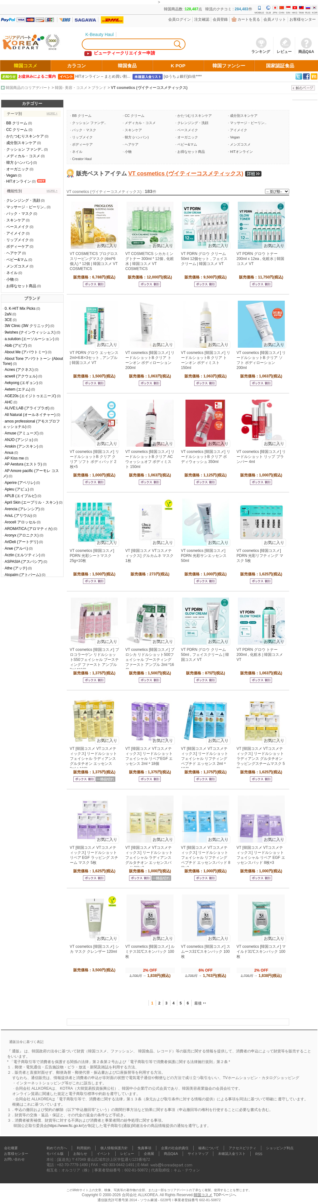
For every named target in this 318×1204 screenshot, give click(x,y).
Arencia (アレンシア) (22, 509)
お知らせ (80, 1153)
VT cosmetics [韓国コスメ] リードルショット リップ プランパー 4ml (261, 456)
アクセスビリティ (242, 1148)
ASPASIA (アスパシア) (24, 561)
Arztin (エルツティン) (22, 555)
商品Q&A (171, 1153)
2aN (8, 314)
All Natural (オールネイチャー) (30, 415)
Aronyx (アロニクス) (22, 535)
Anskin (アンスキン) (21, 446)
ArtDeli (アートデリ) (21, 542)
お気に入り (107, 245)
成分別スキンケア (21, 143)
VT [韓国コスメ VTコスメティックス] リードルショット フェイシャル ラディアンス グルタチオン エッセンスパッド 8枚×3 (149, 857)
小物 (10, 279)
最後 (198, 1003)
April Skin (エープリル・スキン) (31, 502)
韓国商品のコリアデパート (28, 88)
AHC (9, 402)
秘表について (208, 1148)
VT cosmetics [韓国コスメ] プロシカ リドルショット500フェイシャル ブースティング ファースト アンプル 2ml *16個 (150, 659)
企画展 (149, 1153)
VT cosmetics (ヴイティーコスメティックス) (149, 88)
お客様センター (302, 19)
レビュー (127, 1153)
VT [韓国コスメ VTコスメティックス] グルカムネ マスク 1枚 (149, 555)
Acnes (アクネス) (19, 369)
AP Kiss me (14, 458)
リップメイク (17, 240)
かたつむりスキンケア (25, 136)
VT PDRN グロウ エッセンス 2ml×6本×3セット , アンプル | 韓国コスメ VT (94, 357)
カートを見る (248, 19)
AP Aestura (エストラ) (23, 464)
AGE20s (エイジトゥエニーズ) (30, 396)
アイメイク (15, 233)
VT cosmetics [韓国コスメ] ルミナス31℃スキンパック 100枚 (150, 951)
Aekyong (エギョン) (21, 383)
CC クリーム (17, 129)
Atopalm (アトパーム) (23, 575)
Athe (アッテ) (16, 568)
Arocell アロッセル (20, 522)
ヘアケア (13, 253)
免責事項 (144, 1148)
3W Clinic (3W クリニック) (27, 326)
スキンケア (15, 220)
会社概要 (11, 1148)
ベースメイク (17, 227)
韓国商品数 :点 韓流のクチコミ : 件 (208, 9)
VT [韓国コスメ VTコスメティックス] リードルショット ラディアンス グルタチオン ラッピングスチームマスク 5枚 (261, 758)
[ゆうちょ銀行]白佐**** (183, 76)
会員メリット (274, 19)
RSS (259, 1154)
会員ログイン (179, 19)
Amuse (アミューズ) (22, 433)
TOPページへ (224, 1195)
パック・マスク (19, 213)
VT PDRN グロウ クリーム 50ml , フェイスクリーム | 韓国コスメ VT (205, 654)
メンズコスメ (17, 266)
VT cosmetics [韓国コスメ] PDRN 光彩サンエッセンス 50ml (204, 555)
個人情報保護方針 (114, 1148)
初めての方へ (56, 1148)
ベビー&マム (17, 259)
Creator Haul (81, 159)
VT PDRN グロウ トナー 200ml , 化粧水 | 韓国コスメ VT (260, 654)
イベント (104, 1153)
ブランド (99, 88)
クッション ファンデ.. (24, 149)
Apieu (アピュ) (17, 489)
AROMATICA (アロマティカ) (29, 529)
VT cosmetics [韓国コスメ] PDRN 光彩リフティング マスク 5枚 (260, 555)
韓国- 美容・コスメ (71, 88)
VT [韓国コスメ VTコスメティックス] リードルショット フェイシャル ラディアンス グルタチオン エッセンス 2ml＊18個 (93, 758)
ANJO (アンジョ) (19, 440)
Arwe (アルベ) (16, 548)
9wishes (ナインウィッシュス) (30, 332)
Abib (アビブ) (16, 345)
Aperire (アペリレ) (20, 482)
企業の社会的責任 (175, 1148)
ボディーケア (17, 246)
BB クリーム (16, 123)
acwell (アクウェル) (21, 376)
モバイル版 (55, 1153)
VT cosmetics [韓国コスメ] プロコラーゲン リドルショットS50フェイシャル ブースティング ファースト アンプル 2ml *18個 (94, 659)
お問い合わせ (14, 1159)
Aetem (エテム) (17, 389)
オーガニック (17, 169)
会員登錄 (220, 19)
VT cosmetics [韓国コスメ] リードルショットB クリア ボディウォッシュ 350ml (205, 456)
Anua (9, 452)
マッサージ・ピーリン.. (26, 207)
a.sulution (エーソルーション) (30, 339)
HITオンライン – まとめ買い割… (103, 76)
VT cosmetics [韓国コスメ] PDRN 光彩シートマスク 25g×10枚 (92, 555)
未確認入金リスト (232, 1153)
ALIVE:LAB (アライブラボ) (27, 408)
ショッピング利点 (280, 1148)
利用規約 (84, 1148)
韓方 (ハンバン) (19, 162)
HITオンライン (18, 181)
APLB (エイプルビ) (21, 496)
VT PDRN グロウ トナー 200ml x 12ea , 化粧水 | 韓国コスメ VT (260, 259)
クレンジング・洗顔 (23, 200)
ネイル (12, 273)
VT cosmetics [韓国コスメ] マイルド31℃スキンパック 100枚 (261, 951)
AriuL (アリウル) (18, 515)
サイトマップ (198, 1153)
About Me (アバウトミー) (26, 352)
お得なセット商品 (21, 286)
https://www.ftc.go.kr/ (66, 1126)
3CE (8, 320)
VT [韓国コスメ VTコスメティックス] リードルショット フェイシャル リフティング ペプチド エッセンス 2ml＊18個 (204, 758)
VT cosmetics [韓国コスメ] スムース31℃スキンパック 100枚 (205, 951)
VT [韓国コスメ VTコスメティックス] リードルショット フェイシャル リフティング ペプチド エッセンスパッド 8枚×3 (205, 857)
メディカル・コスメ (23, 156)
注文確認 (201, 19)
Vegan (11, 175)
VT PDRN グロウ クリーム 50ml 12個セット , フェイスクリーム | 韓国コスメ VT (204, 259)
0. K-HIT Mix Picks (20, 308)
